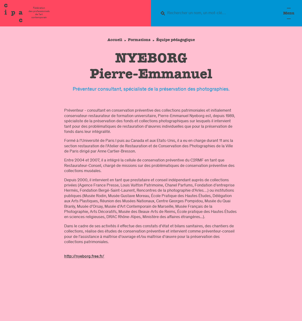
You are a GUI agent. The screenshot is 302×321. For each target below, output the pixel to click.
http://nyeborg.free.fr (83, 256)
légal (206, 314)
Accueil (113, 40)
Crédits (271, 314)
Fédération (225, 297)
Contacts (183, 314)
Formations (139, 40)
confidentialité (242, 314)
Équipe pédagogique (176, 40)
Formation (248, 297)
